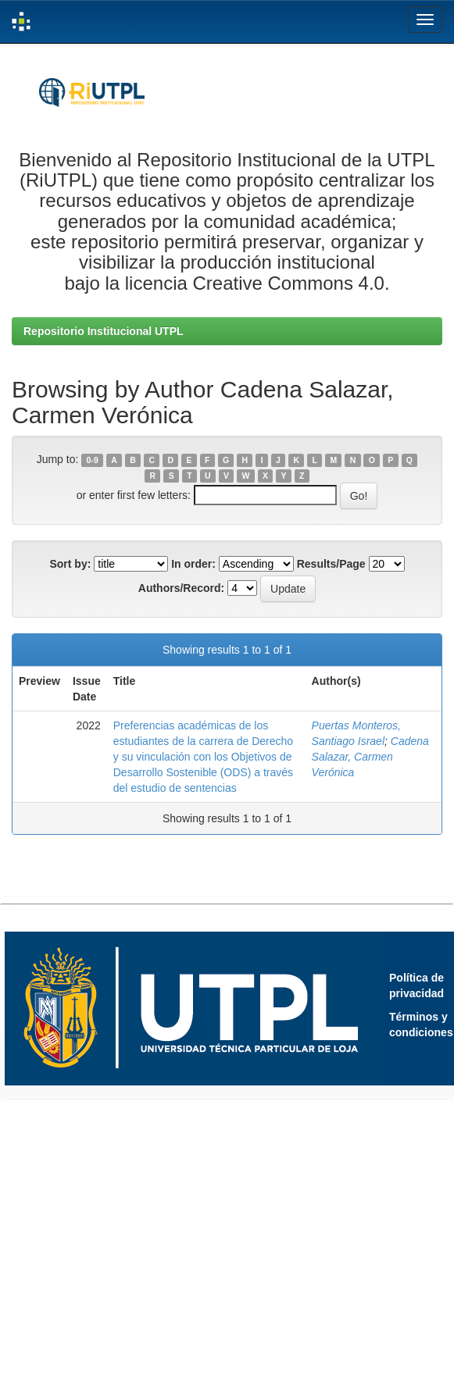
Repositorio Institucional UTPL (103, 331)
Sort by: (70, 564)
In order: (193, 564)
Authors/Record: (181, 588)
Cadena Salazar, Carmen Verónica (370, 757)
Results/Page (331, 564)
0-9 (92, 460)
